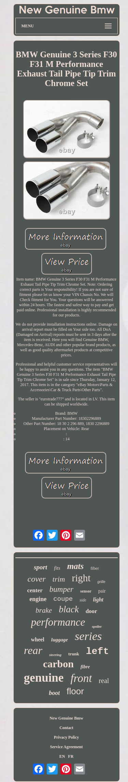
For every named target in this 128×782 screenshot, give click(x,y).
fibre (85, 666)
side (83, 600)
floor (75, 691)
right (81, 577)
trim (59, 579)
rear (33, 650)
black (69, 609)
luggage (59, 639)
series (88, 636)
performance (58, 622)
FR (70, 756)
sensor (85, 591)
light (98, 599)
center (34, 590)
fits (57, 568)
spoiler (97, 626)
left (97, 651)
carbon (58, 663)
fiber (94, 568)
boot (54, 692)
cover (37, 578)
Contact (66, 727)
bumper (61, 589)
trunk (73, 653)
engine (37, 599)
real (104, 680)
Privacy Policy (66, 737)
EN (62, 756)
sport (40, 567)
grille (101, 582)
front (81, 678)
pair (102, 591)
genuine (44, 677)
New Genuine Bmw (66, 718)
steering (55, 655)
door (91, 611)
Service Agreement (66, 746)
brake (43, 610)
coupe (63, 599)
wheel (37, 639)
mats (75, 566)
